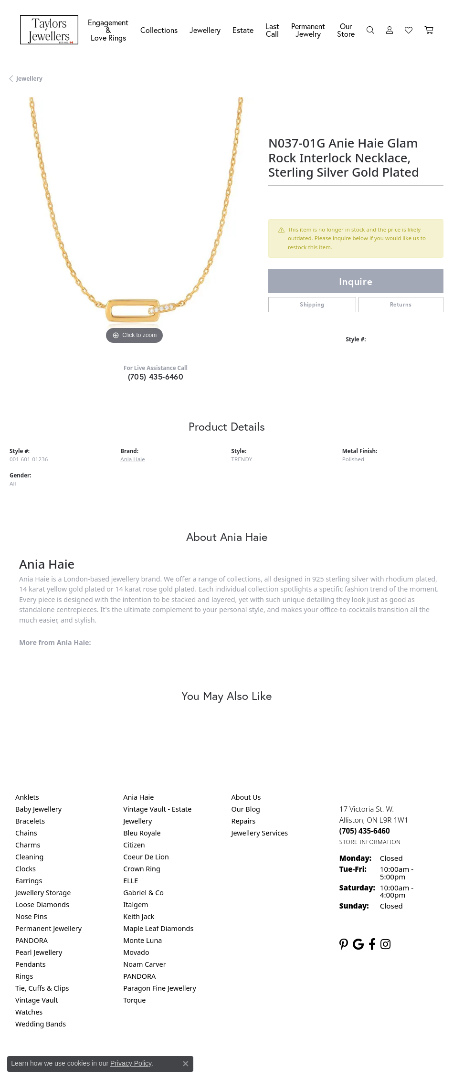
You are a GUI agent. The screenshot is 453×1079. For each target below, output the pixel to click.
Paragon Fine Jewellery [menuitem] (159, 988)
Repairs (244, 820)
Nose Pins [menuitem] (31, 916)
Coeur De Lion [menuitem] (146, 856)
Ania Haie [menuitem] (138, 797)
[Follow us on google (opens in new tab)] (358, 944)
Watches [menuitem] (28, 1011)
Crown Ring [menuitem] (141, 868)
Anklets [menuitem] (27, 797)
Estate (242, 30)
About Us (246, 797)
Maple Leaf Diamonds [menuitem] (158, 928)
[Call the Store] (364, 831)
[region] (134, 222)
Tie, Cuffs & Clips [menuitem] (42, 988)
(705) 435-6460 (156, 376)
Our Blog (246, 809)
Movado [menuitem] (136, 952)
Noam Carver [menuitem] (144, 964)
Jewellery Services (260, 832)
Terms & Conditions (236, 1063)
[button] (370, 30)
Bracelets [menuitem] (30, 820)
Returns (401, 304)
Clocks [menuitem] (25, 868)
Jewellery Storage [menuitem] (43, 892)
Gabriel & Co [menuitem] (143, 892)
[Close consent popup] (186, 1064)
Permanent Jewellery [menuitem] (48, 928)
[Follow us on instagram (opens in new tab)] (385, 944)
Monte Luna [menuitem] (142, 940)
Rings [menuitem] (24, 976)
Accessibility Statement (307, 1063)
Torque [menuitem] (134, 1000)
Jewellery (205, 30)
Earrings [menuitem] (28, 880)
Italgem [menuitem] (135, 904)
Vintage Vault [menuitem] (36, 1000)
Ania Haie (132, 459)
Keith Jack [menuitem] (138, 916)
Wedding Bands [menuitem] (40, 1023)
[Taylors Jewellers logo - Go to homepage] (51, 29)
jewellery (29, 78)
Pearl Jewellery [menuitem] (38, 952)
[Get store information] (370, 842)
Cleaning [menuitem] (29, 856)
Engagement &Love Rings (108, 29)
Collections (159, 30)
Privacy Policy (130, 1063)
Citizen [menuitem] (134, 844)
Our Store (346, 30)
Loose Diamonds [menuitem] (42, 904)
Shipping (312, 304)
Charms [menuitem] (27, 844)
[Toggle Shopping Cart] (428, 30)
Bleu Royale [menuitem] (141, 832)
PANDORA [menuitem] (31, 940)
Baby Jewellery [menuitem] (38, 809)
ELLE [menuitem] (130, 880)
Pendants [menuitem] (30, 964)
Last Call (272, 30)
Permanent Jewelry (308, 30)
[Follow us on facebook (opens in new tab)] (372, 944)
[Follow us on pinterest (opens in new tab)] (343, 944)
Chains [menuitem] (26, 832)
